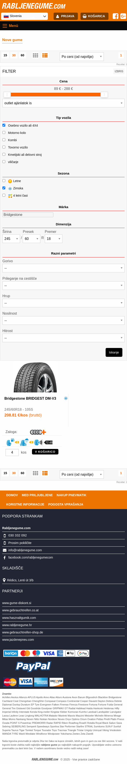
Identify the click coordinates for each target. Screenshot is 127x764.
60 (22, 55)
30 (14, 55)
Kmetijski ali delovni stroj (25, 154)
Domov (12, 495)
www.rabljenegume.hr (17, 625)
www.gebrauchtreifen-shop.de (22, 632)
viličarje (13, 162)
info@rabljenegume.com (25, 550)
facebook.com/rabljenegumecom (30, 557)
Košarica (96, 16)
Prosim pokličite (20, 543)
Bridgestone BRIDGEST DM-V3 (30, 398)
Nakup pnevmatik (71, 495)
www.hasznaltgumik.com (19, 618)
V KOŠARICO (45, 451)
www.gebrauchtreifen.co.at (20, 610)
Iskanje (114, 352)
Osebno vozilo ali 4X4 (23, 125)
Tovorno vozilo (18, 147)
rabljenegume (33, 5)
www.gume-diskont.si (16, 603)
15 (5, 55)
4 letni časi (15, 196)
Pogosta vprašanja (65, 504)
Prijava (67, 16)
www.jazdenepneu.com (18, 639)
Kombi (12, 140)
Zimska (12, 188)
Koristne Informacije (25, 504)
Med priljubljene (37, 495)
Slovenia (13, 16)
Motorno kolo (17, 133)
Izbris (119, 71)
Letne (11, 181)
